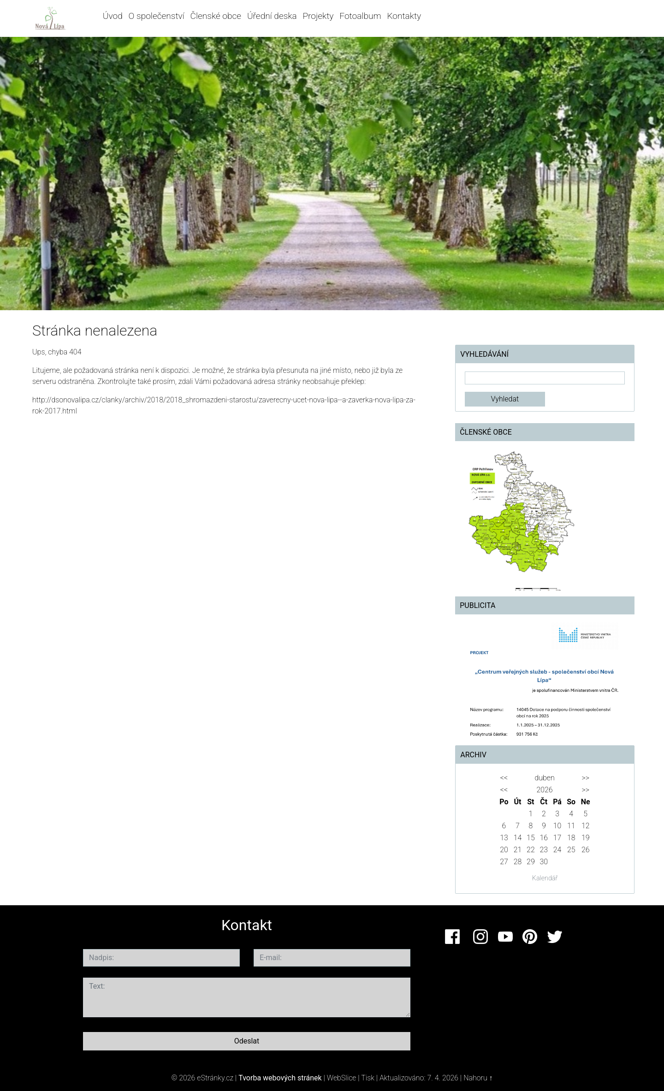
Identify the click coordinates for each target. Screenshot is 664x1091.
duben (544, 777)
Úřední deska (272, 16)
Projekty (317, 16)
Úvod (113, 16)
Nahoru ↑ (477, 1077)
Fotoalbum (360, 16)
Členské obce (216, 16)
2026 (544, 789)
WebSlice (341, 1077)
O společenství (156, 16)
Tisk (367, 1077)
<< (504, 777)
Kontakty (404, 16)
